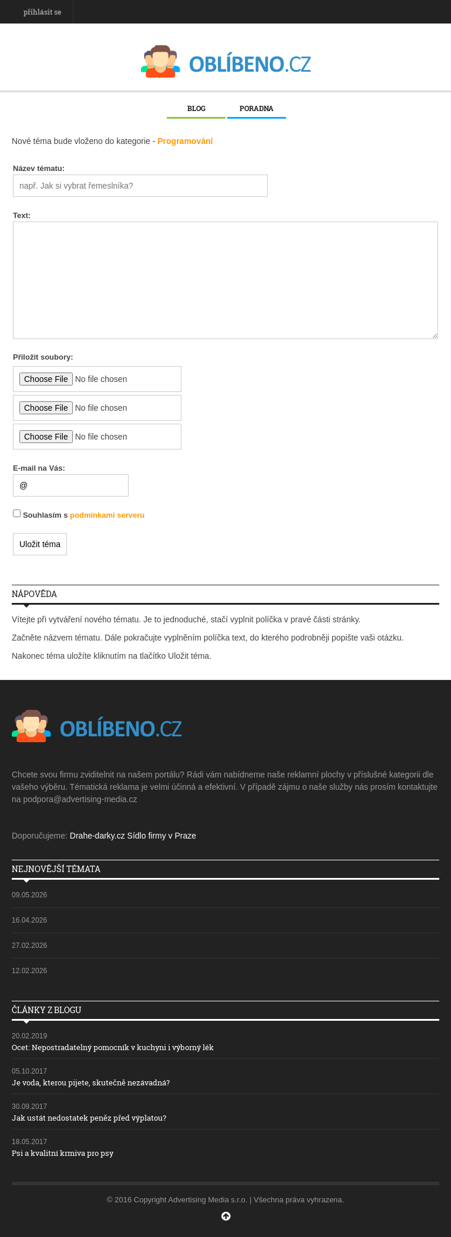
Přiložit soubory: (43, 357)
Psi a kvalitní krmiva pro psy (62, 1153)
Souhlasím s (83, 515)
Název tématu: (39, 168)
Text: (22, 215)
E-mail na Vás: (39, 468)
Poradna (257, 108)
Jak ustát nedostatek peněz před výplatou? (89, 1117)
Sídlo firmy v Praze (161, 835)
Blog (196, 108)
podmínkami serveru (107, 515)
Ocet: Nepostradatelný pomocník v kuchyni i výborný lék (113, 1047)
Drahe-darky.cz (97, 835)
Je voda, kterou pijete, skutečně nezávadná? (91, 1082)
